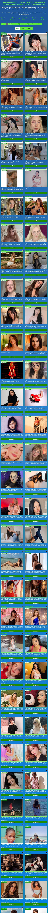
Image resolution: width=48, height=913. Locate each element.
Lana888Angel (4, 56)
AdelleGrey (3, 231)
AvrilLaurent (27, 231)
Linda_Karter (4, 580)
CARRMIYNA (4, 630)
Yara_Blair (3, 530)
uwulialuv (27, 729)
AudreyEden (3, 480)
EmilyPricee (27, 754)
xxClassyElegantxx (29, 555)
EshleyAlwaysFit (4, 181)
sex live (23, 894)
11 (32, 23)
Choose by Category (26, 28)
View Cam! (12, 54)
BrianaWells (27, 854)
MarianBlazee (4, 679)
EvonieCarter (28, 630)
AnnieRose (27, 81)
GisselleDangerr (4, 505)
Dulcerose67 (3, 455)
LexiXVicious (28, 455)
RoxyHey (27, 56)
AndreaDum (27, 355)
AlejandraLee (4, 604)
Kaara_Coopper (4, 430)
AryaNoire (3, 305)
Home (17, 28)
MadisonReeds (4, 854)
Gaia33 (2, 779)
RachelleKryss (28, 580)
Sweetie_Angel (4, 355)
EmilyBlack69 (28, 331)
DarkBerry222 (28, 704)
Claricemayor (28, 654)
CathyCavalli (27, 779)
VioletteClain (3, 654)
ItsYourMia (27, 480)
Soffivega (3, 704)
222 (38, 23)
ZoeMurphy (3, 555)
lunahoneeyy (28, 156)
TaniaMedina (3, 804)
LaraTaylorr (27, 430)
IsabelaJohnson (28, 181)
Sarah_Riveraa (28, 829)
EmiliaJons (3, 156)
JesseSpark (3, 32)
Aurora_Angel (4, 81)
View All (3, 23)
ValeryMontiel (28, 604)
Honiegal (3, 754)
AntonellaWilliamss (29, 530)
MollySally (3, 206)
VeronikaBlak (28, 281)
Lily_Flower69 (28, 107)
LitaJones (27, 406)
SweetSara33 (4, 107)
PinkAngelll (27, 206)
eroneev (26, 32)
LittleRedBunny (4, 331)
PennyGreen (3, 256)
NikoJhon (27, 131)
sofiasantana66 (28, 804)
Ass (19, 18)
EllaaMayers (27, 505)
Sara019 (2, 406)
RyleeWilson (3, 729)
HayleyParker (4, 281)
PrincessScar (4, 380)
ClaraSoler (27, 305)
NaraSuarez (27, 380)
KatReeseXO (3, 131)
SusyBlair (27, 679)
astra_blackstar (28, 256)
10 (29, 23)
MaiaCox (3, 829)
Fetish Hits (30, 910)
